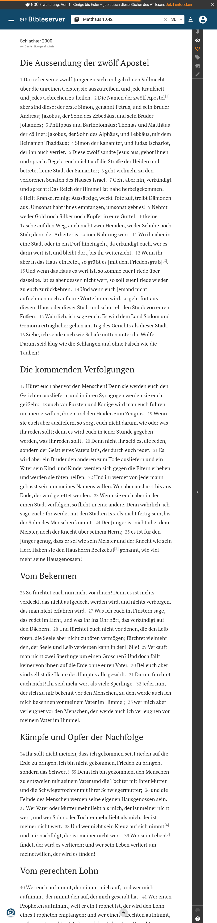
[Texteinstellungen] (190, 19)
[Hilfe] (211, 919)
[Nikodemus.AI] (11, 912)
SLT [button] (177, 19)
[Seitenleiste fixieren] (211, 33)
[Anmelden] (203, 19)
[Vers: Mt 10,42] (211, 42)
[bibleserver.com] (42, 20)
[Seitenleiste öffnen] (211, 493)
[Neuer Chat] (211, 67)
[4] (57, 770)
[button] (212, 4)
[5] (47, 780)
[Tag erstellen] (211, 59)
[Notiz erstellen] (211, 76)
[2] (126, 251)
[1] (144, 96)
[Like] (211, 50)
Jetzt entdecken (179, 4)
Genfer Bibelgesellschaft (39, 46)
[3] (70, 512)
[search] (123, 19)
